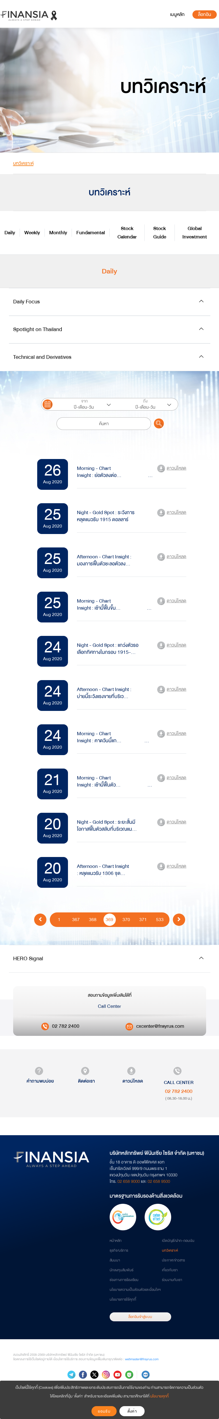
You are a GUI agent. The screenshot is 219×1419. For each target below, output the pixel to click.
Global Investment (194, 232)
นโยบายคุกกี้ (159, 1396)
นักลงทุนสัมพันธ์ (121, 1270)
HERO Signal (28, 958)
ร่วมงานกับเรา (172, 1280)
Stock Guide (159, 232)
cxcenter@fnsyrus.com (160, 1026)
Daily (9, 232)
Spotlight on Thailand (37, 329)
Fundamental (90, 232)
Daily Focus (26, 301)
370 (126, 919)
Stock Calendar (127, 232)
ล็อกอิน (204, 14)
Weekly (32, 232)
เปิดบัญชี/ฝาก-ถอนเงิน (178, 1241)
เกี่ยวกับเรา (170, 1270)
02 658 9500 (159, 1181)
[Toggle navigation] (177, 14)
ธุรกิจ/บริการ (119, 1250)
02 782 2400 (65, 1026)
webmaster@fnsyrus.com (142, 1359)
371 (143, 919)
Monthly (58, 232)
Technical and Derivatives (42, 357)
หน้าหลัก (116, 1241)
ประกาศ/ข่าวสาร (173, 1260)
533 (160, 919)
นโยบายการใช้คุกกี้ (123, 1299)
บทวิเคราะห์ (170, 1250)
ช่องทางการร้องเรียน (124, 1280)
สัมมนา (115, 1260)
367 (76, 919)
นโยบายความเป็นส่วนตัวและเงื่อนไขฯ (135, 1289)
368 (92, 919)
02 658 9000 (128, 1181)
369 (109, 919)
